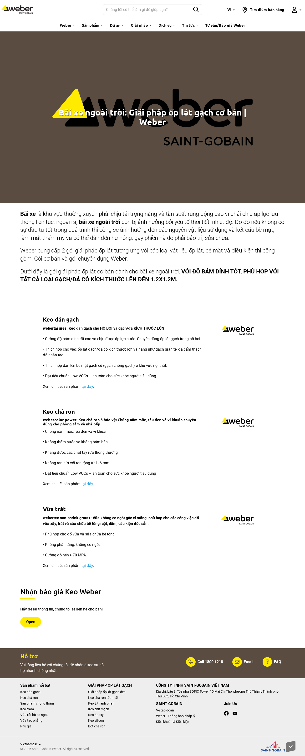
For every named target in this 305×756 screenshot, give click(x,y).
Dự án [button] (117, 25)
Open (30, 622)
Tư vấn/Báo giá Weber (225, 25)
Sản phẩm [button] (92, 25)
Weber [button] (67, 25)
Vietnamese (30, 744)
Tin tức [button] (190, 25)
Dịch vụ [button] (166, 25)
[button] (231, 9)
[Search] (147, 9)
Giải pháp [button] (141, 25)
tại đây (87, 386)
